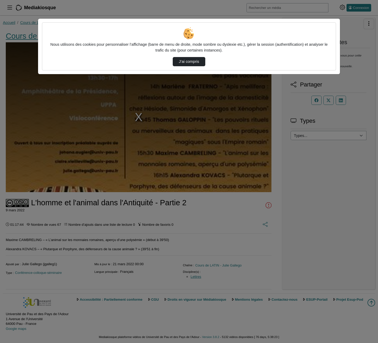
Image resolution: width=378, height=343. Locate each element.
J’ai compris (189, 61)
